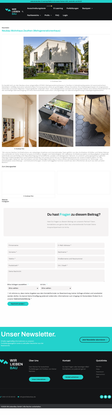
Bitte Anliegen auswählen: (17, 290)
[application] (92, 8)
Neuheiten (5, 28)
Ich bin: (43, 290)
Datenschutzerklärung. (22, 305)
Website (5, 200)
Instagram (5, 201)
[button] (22, 11)
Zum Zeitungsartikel (9, 166)
